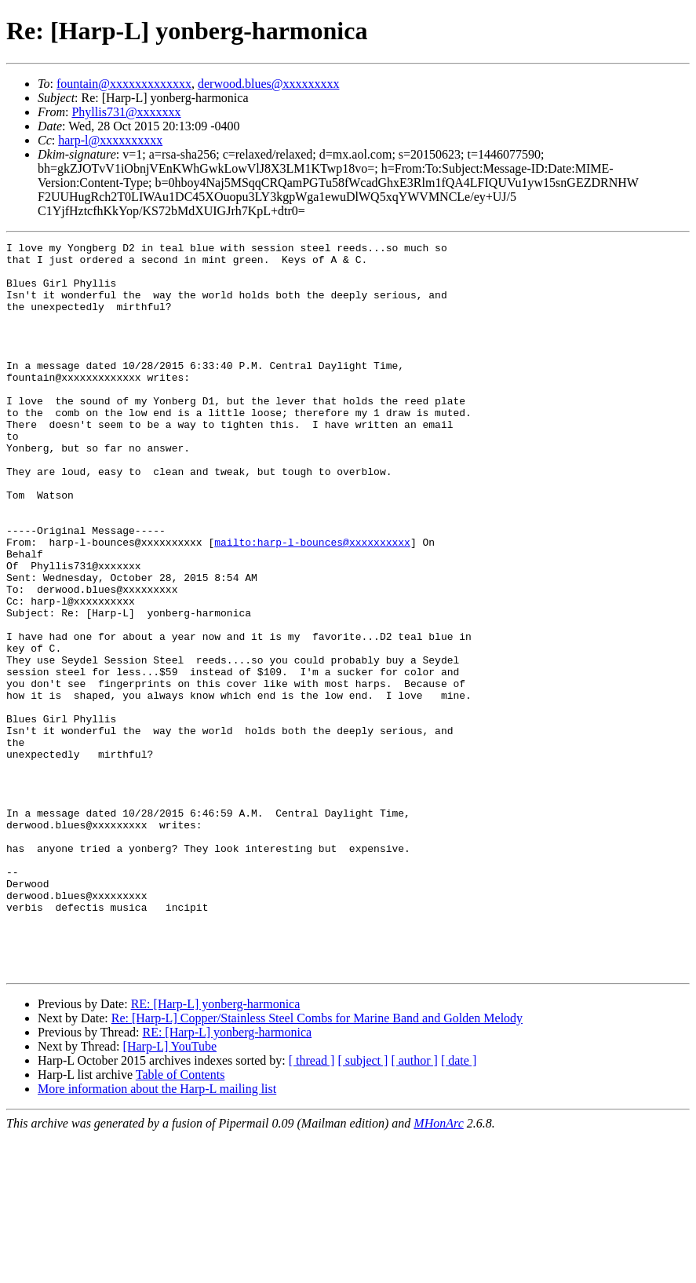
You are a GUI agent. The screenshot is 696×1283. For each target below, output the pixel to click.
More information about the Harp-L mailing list (157, 1234)
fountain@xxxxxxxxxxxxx (123, 83)
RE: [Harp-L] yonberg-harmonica (216, 1150)
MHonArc (438, 1269)
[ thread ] (312, 1206)
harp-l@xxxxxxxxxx (110, 140)
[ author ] (414, 1206)
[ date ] (458, 1206)
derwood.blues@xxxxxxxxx (269, 83)
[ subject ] (362, 1206)
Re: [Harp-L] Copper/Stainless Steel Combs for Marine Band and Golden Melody (317, 1164)
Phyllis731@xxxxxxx (125, 112)
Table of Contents (180, 1220)
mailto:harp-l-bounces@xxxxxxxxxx (312, 603)
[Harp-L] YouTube (170, 1192)
